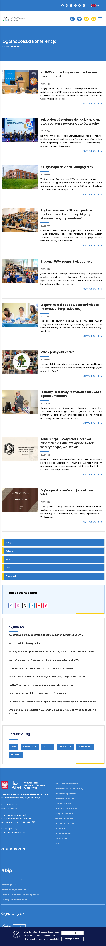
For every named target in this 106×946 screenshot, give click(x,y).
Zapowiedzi (11, 576)
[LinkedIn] (75, 5)
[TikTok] (84, 5)
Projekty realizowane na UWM (15, 900)
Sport (8, 567)
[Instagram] (67, 5)
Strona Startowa (11, 46)
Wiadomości (85, 746)
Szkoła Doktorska (62, 803)
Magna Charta (61, 838)
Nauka (9, 559)
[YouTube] (79, 5)
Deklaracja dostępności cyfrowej (16, 880)
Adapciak (15, 755)
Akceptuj (72, 933)
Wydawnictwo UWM (63, 818)
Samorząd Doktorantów (65, 808)
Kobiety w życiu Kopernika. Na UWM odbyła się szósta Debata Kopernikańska (52, 651)
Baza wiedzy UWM (62, 833)
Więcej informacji (72, 938)
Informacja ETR (8, 885)
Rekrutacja (65, 746)
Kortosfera (59, 828)
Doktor (48, 746)
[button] (72, 19)
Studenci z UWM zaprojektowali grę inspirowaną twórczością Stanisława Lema (52, 701)
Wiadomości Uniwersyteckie (24, 643)
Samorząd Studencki (64, 798)
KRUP (56, 843)
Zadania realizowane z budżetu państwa (20, 895)
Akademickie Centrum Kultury (68, 789)
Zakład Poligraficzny (64, 823)
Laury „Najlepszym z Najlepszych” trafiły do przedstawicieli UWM (44, 660)
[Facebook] (62, 5)
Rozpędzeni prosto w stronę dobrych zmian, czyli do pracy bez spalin (47, 676)
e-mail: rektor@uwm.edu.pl (13, 815)
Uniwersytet (29, 746)
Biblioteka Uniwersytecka (66, 784)
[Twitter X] (71, 5)
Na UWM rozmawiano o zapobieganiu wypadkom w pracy (41, 685)
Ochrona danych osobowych (15, 890)
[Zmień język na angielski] (93, 5)
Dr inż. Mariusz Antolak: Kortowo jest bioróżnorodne (37, 693)
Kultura (9, 551)
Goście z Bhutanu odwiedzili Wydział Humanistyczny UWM (41, 668)
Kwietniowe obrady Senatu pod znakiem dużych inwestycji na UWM (46, 635)
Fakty (8, 542)
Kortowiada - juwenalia (65, 794)
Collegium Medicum (63, 813)
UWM (13, 746)
